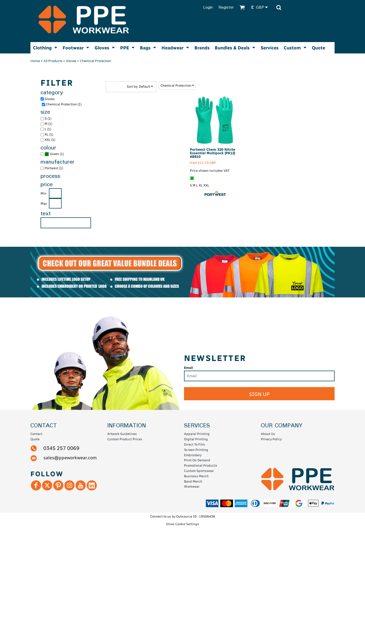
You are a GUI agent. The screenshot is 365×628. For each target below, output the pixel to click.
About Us (268, 434)
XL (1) (49, 134)
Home (35, 61)
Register (226, 7)
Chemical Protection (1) (64, 104)
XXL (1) (50, 140)
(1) (54, 154)
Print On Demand (197, 460)
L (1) (48, 129)
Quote (35, 439)
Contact (36, 434)
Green (54, 154)
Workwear (191, 486)
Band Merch (193, 481)
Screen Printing (196, 450)
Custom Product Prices (124, 439)
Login (208, 7)
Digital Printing (196, 439)
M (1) (48, 124)
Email (188, 368)
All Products (52, 61)
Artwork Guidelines (122, 434)
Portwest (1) (54, 168)
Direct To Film (194, 444)
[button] (261, 7)
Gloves (71, 61)
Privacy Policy (271, 439)
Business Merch (196, 476)
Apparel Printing (197, 434)
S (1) (48, 118)
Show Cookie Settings (182, 524)
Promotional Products (200, 465)
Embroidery (193, 455)
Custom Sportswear (199, 471)
